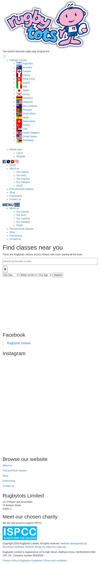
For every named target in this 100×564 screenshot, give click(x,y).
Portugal (27, 109)
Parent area (15, 149)
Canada (27, 71)
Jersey (26, 94)
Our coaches (23, 178)
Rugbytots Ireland (18, 343)
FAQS (19, 185)
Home (12, 165)
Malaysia (27, 102)
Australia (27, 67)
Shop (12, 192)
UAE (25, 128)
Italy (25, 86)
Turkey (26, 125)
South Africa (29, 113)
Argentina (28, 63)
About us (14, 168)
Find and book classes (21, 189)
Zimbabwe (28, 140)
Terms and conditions (55, 560)
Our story (21, 175)
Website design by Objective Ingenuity (45, 547)
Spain (26, 117)
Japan (26, 90)
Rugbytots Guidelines (31, 560)
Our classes (22, 172)
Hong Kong (29, 78)
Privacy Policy (10, 560)
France (26, 75)
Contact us (15, 199)
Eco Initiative (23, 182)
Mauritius (28, 98)
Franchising (15, 196)
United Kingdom (31, 132)
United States (30, 136)
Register (20, 156)
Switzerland (29, 121)
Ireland (26, 82)
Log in (19, 153)
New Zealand (30, 106)
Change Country (18, 60)
